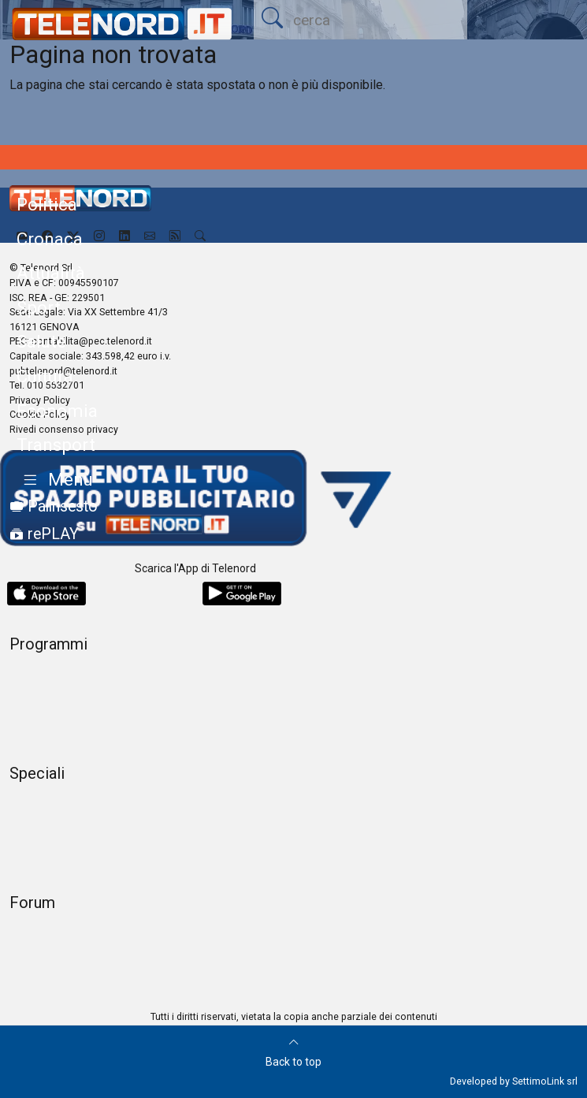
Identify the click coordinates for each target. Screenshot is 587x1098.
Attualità (51, 272)
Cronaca (50, 239)
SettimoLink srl (545, 1081)
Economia (57, 410)
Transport (56, 444)
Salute (41, 341)
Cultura (45, 376)
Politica (47, 204)
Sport (39, 307)
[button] (54, 480)
